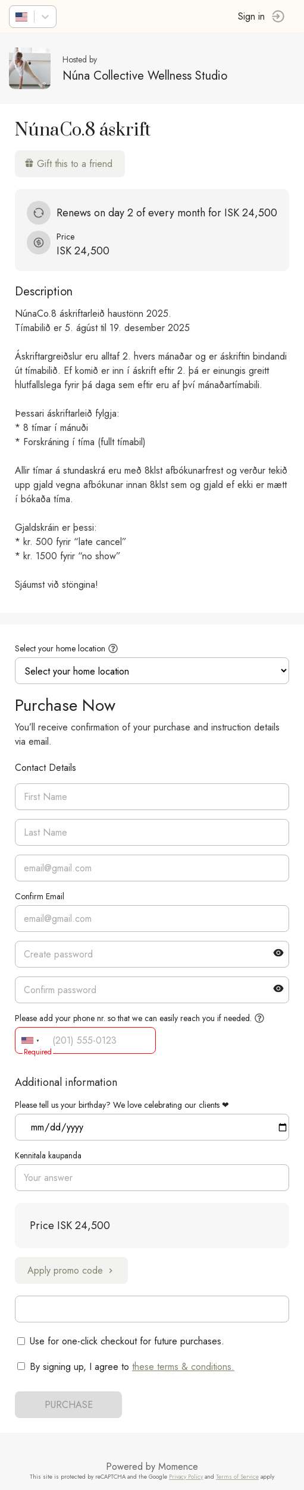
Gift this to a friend (68, 164)
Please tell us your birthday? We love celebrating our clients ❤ (122, 1105)
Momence (178, 1466)
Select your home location (60, 648)
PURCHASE (69, 1405)
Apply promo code (71, 1270)
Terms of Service (237, 1477)
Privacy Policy (186, 1477)
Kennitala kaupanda (48, 1155)
